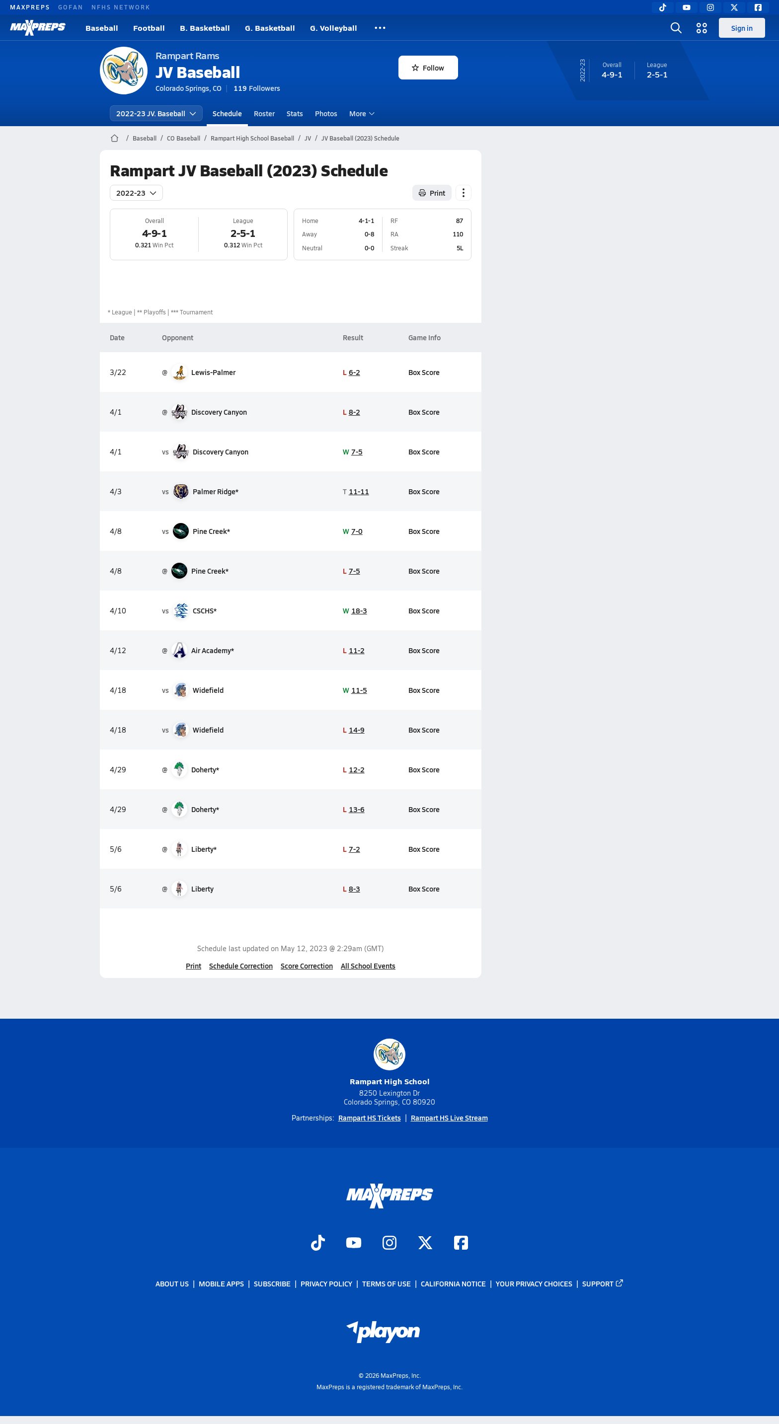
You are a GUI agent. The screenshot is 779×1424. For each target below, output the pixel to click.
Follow (428, 68)
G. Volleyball (333, 27)
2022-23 (136, 193)
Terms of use (386, 1283)
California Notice (453, 1283)
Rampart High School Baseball (252, 138)
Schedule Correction (241, 965)
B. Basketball (205, 27)
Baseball (101, 27)
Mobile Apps (221, 1283)
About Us (172, 1283)
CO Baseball (183, 138)
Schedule (227, 113)
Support (603, 1283)
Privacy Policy (326, 1283)
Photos (326, 113)
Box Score (423, 372)
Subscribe (272, 1283)
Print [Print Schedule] (432, 193)
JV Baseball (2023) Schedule (360, 138)
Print (193, 965)
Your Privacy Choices (534, 1283)
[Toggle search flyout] (676, 28)
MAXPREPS (30, 7)
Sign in (742, 28)
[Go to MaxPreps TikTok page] (318, 1244)
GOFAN (70, 7)
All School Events (368, 965)
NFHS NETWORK (121, 7)
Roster (264, 113)
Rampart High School (390, 1063)
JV (308, 138)
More (360, 113)
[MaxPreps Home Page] (114, 138)
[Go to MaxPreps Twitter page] (425, 1244)
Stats (295, 113)
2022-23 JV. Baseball (156, 113)
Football (149, 27)
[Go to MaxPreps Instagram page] (389, 1244)
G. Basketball (270, 27)
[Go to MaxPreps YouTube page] (354, 1244)
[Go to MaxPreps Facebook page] (461, 1244)
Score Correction (307, 966)
